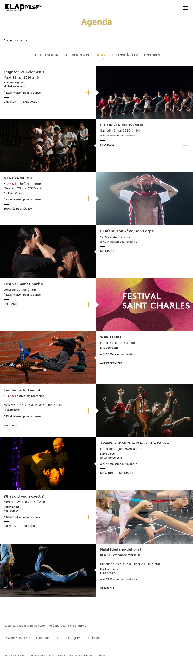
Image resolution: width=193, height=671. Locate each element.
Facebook (42, 638)
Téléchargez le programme (67, 626)
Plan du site (57, 655)
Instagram (73, 638)
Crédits (102, 655)
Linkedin (94, 638)
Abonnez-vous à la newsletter (24, 626)
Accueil (8, 40)
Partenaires (37, 655)
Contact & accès (14, 655)
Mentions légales (81, 655)
